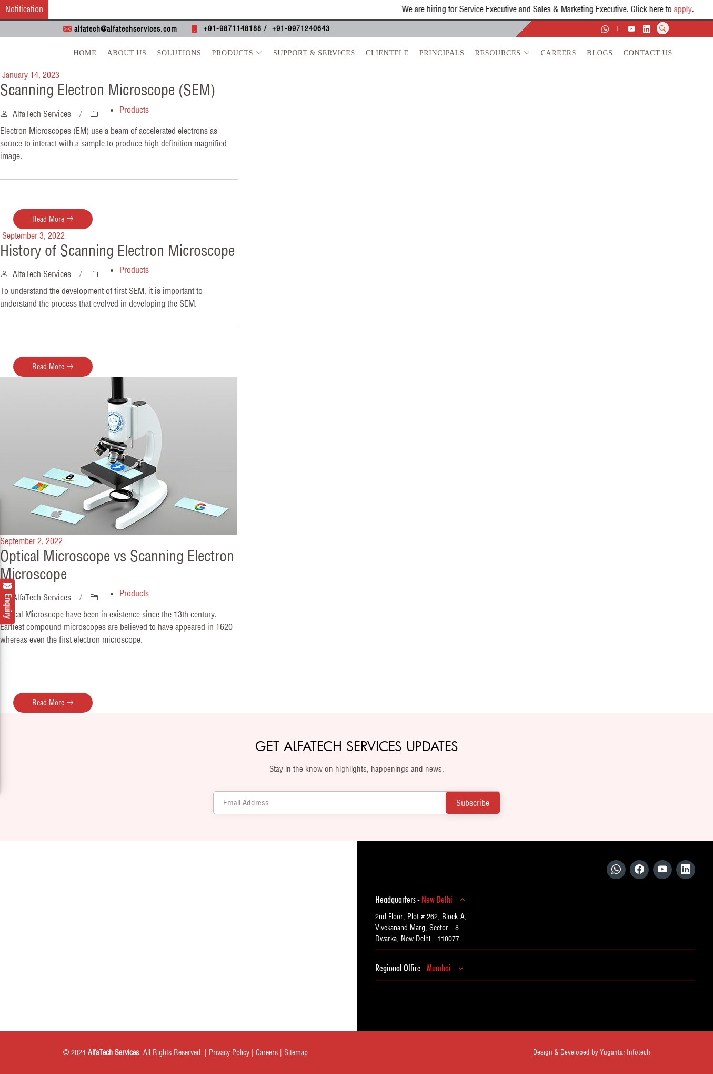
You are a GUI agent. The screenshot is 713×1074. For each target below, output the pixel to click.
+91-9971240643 (301, 28)
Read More (53, 219)
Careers (558, 53)
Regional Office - (421, 968)
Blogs (599, 53)
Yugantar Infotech (625, 1052)
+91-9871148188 (233, 28)
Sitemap (296, 1052)
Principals (442, 53)
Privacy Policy (229, 1052)
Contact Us (648, 53)
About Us (127, 53)
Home (85, 53)
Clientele (387, 53)
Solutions (179, 53)
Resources (502, 53)
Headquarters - (421, 899)
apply (695, 9)
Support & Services (314, 53)
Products (237, 53)
